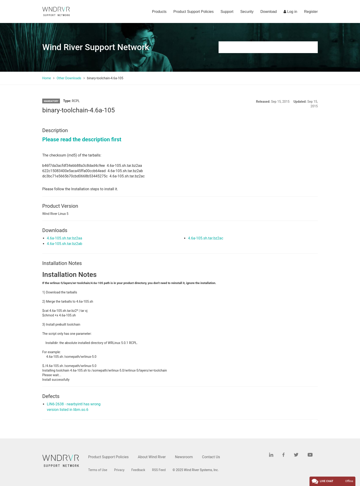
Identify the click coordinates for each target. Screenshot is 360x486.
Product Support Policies (193, 12)
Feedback (138, 470)
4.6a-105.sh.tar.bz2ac (205, 238)
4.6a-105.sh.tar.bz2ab (64, 244)
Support (226, 12)
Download (268, 12)
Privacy (119, 470)
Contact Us (211, 457)
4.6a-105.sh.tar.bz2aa (64, 238)
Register (311, 12)
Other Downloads (69, 78)
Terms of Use (97, 470)
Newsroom (184, 457)
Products (159, 12)
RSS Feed (159, 470)
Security (246, 12)
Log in (290, 12)
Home (46, 78)
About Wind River (152, 457)
